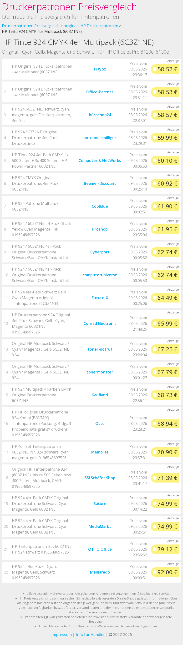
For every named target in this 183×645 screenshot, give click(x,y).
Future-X (100, 297)
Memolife (100, 452)
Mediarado (100, 572)
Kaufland (100, 395)
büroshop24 (100, 114)
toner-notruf (100, 349)
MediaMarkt (100, 526)
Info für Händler (90, 634)
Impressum (61, 634)
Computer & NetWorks (100, 160)
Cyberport (100, 252)
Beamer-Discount (100, 183)
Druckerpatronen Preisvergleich (69, 6)
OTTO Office (100, 549)
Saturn (100, 503)
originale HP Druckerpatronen (91, 25)
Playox (100, 69)
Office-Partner (99, 92)
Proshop (100, 229)
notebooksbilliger (99, 137)
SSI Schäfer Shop (100, 477)
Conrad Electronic (100, 323)
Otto (100, 423)
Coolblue (100, 206)
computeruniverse (100, 274)
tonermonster (99, 372)
